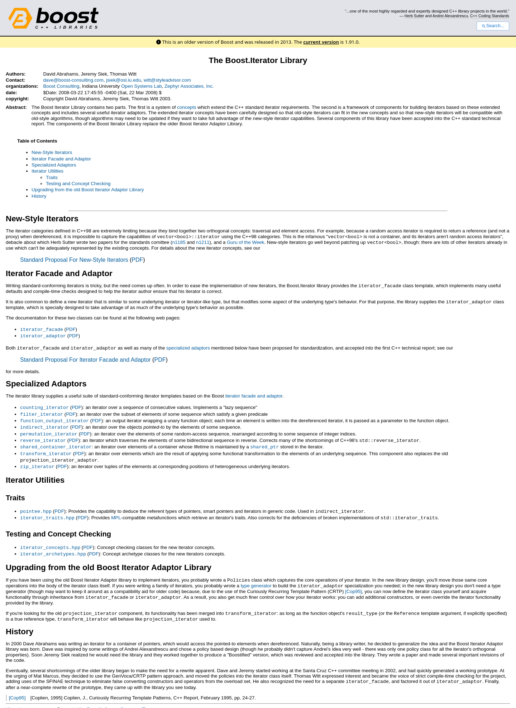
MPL (116, 511)
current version (321, 42)
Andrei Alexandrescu (450, 16)
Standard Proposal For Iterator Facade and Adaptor (85, 357)
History (39, 196)
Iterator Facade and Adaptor (61, 159)
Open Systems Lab (141, 86)
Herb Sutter (414, 16)
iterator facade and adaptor (253, 393)
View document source (30, 699)
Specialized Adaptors (54, 165)
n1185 (179, 242)
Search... (493, 25)
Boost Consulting (61, 86)
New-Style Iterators (52, 152)
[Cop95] (353, 583)
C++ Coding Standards (489, 16)
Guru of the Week (245, 242)
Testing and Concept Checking (78, 183)
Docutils (95, 699)
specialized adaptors (188, 345)
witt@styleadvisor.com (167, 80)
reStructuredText (133, 699)
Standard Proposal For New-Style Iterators (74, 259)
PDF (137, 259)
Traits (52, 177)
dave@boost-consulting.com (73, 80)
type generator (256, 578)
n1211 (202, 242)
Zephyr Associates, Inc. (189, 86)
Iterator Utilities (47, 171)
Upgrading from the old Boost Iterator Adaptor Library (88, 189)
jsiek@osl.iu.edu (123, 80)
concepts (186, 107)
